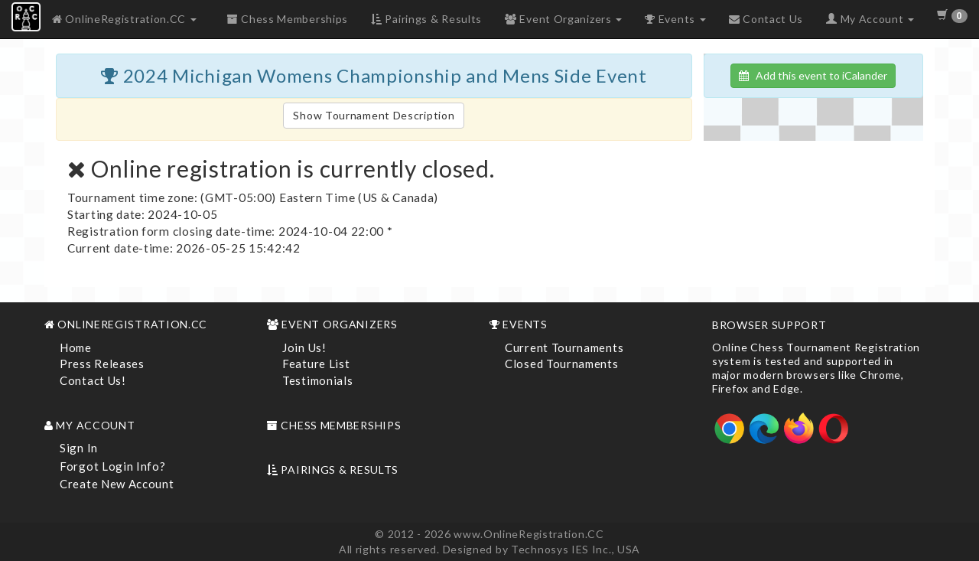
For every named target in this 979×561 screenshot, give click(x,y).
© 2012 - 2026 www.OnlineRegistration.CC (489, 533)
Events (675, 18)
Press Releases (102, 363)
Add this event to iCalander (813, 75)
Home (76, 347)
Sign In (79, 448)
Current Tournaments (564, 347)
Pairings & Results (426, 18)
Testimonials (317, 380)
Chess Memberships (287, 18)
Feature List (316, 363)
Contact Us (766, 18)
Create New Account (117, 484)
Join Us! (304, 347)
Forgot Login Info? (113, 466)
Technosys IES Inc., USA (575, 549)
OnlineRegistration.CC (124, 18)
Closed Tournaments (562, 363)
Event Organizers (563, 18)
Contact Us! (93, 380)
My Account (870, 18)
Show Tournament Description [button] (373, 115)
